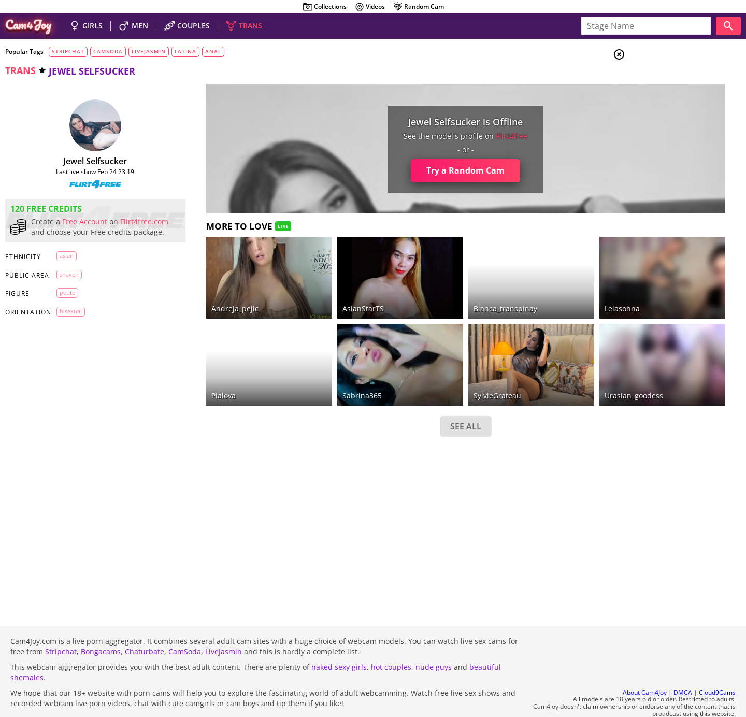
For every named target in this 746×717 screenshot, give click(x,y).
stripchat (68, 51)
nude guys (433, 639)
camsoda (108, 51)
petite (67, 303)
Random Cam (418, 7)
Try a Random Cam (393, 170)
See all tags (688, 547)
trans (20, 70)
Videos (369, 7)
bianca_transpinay (432, 294)
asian (67, 266)
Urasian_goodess (539, 367)
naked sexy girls (339, 639)
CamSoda (184, 623)
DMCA (682, 664)
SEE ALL (392, 398)
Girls (658, 81)
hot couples (391, 639)
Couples (663, 93)
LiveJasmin (223, 623)
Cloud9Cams (717, 664)
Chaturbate (144, 623)
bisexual (71, 321)
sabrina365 (311, 367)
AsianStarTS (312, 294)
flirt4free (439, 136)
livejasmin (149, 51)
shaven (69, 285)
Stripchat (61, 623)
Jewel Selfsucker (80, 161)
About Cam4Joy (645, 664)
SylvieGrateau (424, 367)
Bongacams (101, 623)
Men (656, 106)
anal (213, 51)
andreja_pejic (205, 294)
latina (185, 51)
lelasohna (527, 294)
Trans (658, 118)
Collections (325, 7)
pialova (194, 367)
